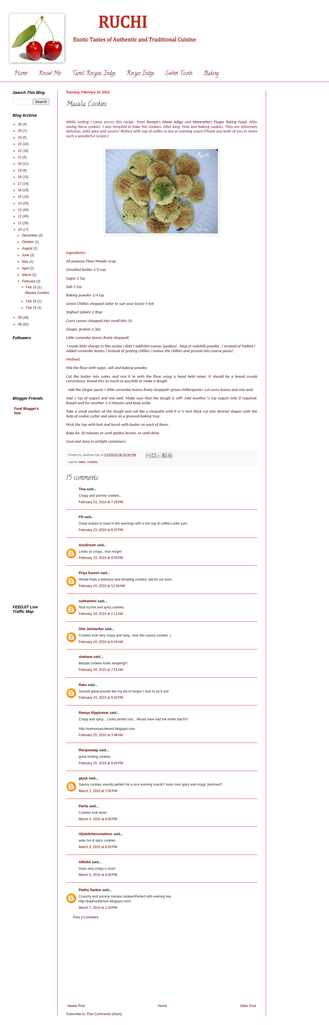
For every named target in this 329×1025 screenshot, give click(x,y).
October (28, 242)
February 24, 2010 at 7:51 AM (101, 670)
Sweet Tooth (178, 73)
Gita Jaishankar (91, 629)
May (25, 262)
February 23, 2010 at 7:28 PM (101, 502)
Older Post (248, 1006)
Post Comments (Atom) (104, 1014)
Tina (82, 489)
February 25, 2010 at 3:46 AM (101, 735)
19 (20, 170)
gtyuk (83, 778)
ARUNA (85, 862)
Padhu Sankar (90, 890)
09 (20, 318)
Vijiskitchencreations (95, 834)
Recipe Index (140, 73)
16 (20, 190)
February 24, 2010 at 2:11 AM (101, 614)
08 (20, 324)
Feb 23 (31, 287)
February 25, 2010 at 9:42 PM (101, 763)
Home (20, 73)
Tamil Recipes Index (93, 73)
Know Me (50, 73)
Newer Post (76, 1006)
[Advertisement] (162, 962)
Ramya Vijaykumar (94, 713)
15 (20, 197)
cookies (92, 462)
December (30, 235)
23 (20, 144)
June (26, 255)
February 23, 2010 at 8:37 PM (101, 530)
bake (82, 462)
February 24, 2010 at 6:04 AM (101, 642)
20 (20, 164)
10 (20, 229)
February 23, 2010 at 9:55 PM (101, 558)
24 (20, 138)
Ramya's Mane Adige (166, 121)
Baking (211, 73)
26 (20, 124)
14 (20, 203)
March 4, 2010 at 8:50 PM (98, 819)
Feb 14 (31, 308)
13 (20, 210)
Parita (83, 806)
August (27, 248)
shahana (86, 657)
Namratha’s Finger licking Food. (220, 121)
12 (20, 216)
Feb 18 (31, 301)
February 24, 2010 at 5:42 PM (101, 698)
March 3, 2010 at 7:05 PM (98, 791)
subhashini (87, 601)
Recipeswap (88, 750)
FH (81, 517)
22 (20, 151)
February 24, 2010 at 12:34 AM (102, 586)
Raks (83, 685)
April (26, 268)
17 (20, 184)
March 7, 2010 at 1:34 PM (98, 908)
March (27, 275)
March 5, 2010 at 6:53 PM (98, 847)
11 (20, 223)
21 (20, 157)
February (29, 281)
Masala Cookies (37, 293)
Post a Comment (85, 917)
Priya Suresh (89, 573)
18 (20, 177)
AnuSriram (87, 545)
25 (20, 131)
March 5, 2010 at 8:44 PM (98, 875)
